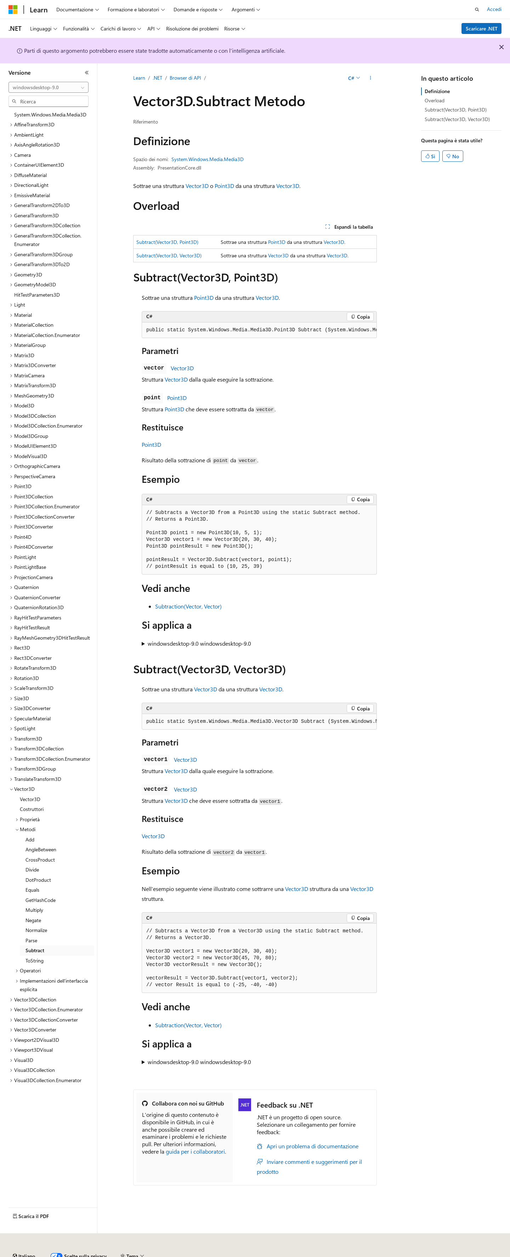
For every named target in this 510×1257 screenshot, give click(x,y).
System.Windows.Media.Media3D (207, 159)
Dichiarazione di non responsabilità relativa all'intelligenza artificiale (80, 1253)
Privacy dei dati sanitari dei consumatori (336, 1253)
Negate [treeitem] (33, 920)
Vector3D (197, 185)
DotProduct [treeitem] (38, 879)
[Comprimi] (86, 72)
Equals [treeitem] (32, 889)
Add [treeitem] (30, 839)
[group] (259, 330)
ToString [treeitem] (35, 960)
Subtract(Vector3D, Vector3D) (169, 255)
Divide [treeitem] (32, 869)
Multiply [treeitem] (34, 910)
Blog (216, 1253)
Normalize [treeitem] (36, 930)
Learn (139, 77)
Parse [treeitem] (31, 940)
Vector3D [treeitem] (30, 799)
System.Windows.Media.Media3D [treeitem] (50, 114)
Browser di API (185, 77)
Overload (434, 100)
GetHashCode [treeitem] (41, 900)
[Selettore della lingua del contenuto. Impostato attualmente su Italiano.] (23, 1236)
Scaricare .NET (482, 28)
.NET (157, 77)
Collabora (244, 1253)
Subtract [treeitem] (35, 950)
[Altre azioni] (370, 78)
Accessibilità (464, 1253)
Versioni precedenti (182, 1253)
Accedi (494, 9)
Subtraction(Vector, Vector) (188, 606)
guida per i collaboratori (195, 1151)
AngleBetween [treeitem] (41, 849)
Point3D (224, 185)
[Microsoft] (13, 9)
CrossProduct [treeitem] (40, 859)
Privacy (271, 1253)
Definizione (437, 91)
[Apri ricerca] (477, 9)
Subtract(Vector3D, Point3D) (167, 242)
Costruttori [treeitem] (32, 809)
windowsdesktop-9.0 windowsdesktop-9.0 (199, 643)
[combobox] (48, 87)
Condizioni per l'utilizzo (417, 1253)
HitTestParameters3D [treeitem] (37, 294)
